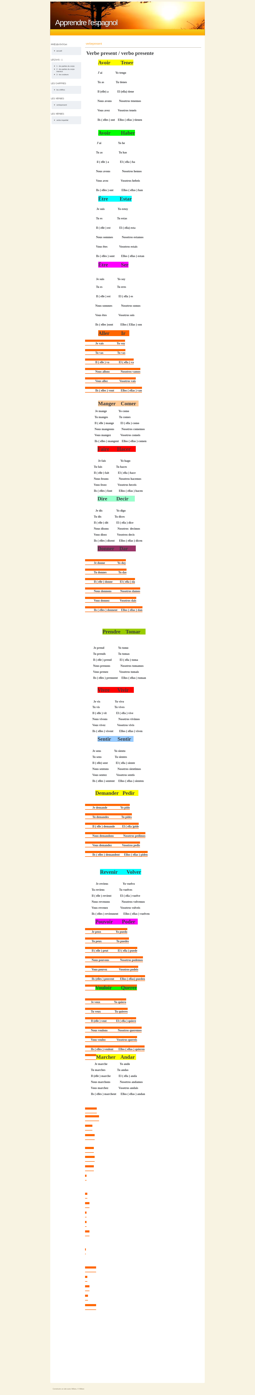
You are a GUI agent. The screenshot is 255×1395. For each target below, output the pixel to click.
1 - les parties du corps (65, 66)
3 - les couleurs (62, 74)
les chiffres (60, 90)
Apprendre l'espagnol (86, 22)
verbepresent (61, 105)
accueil (59, 51)
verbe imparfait (62, 120)
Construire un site (60, 1389)
